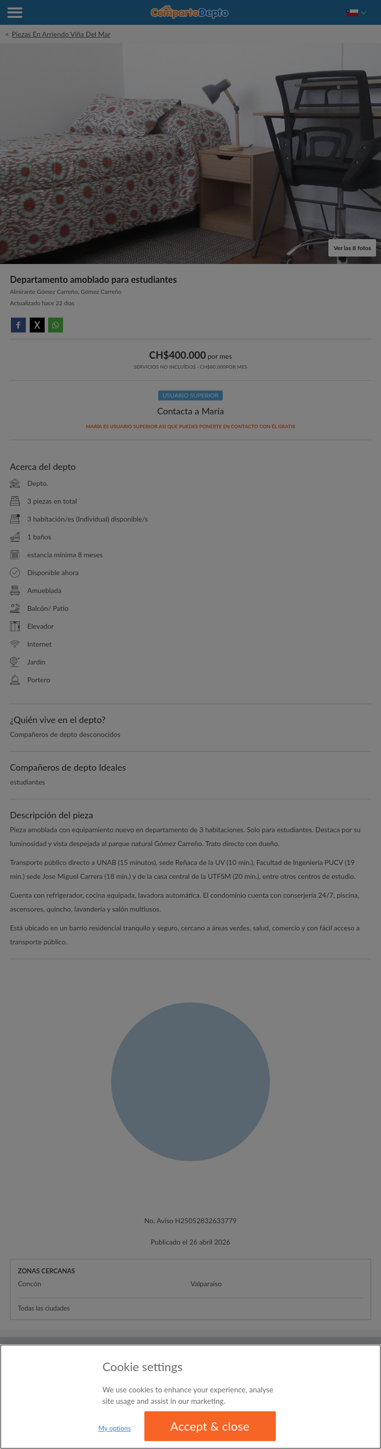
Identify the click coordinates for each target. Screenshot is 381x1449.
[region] (190, 1396)
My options (114, 1428)
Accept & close (210, 1426)
